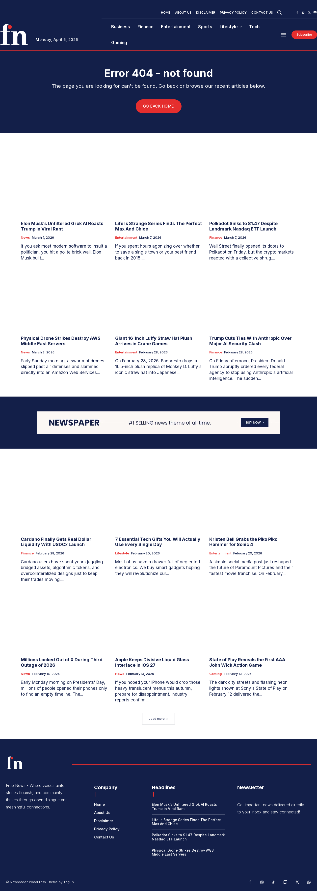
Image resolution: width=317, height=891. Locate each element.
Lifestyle (122, 553)
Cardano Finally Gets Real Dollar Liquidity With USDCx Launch (56, 542)
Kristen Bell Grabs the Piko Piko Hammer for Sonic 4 (243, 542)
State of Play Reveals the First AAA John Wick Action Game (247, 662)
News (25, 238)
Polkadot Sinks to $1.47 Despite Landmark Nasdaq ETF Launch (243, 226)
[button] (279, 12)
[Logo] (14, 763)
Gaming (215, 674)
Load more (158, 718)
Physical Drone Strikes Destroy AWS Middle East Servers (61, 341)
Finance (215, 238)
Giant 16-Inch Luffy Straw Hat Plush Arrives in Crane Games (153, 341)
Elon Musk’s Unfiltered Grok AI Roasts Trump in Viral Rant (62, 226)
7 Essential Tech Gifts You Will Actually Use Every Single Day (157, 542)
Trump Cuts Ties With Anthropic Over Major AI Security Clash (250, 341)
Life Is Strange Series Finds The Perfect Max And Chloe (158, 226)
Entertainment (126, 238)
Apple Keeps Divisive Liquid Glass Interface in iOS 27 (152, 662)
